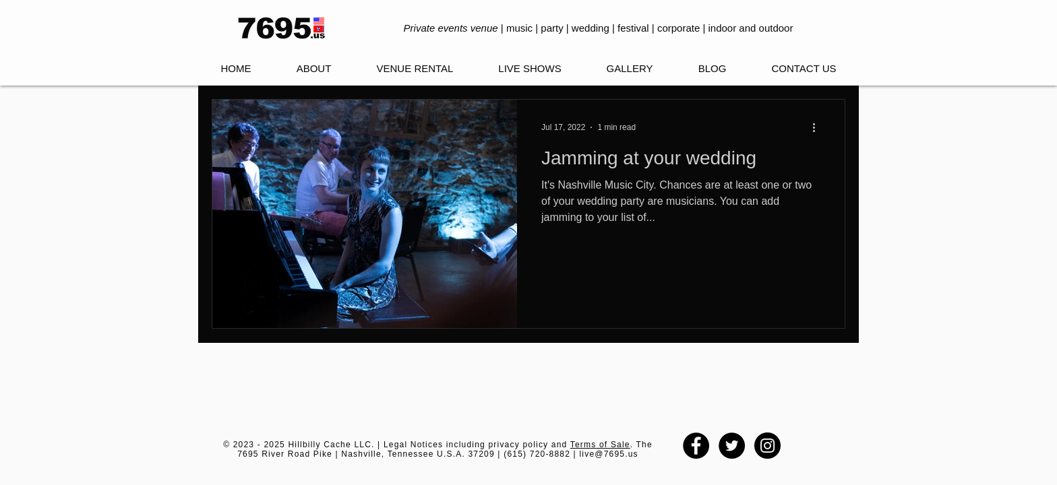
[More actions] (818, 127)
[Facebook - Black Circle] (696, 445)
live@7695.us (608, 454)
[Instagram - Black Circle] (767, 445)
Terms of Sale (600, 444)
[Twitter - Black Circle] (732, 445)
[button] (530, 69)
